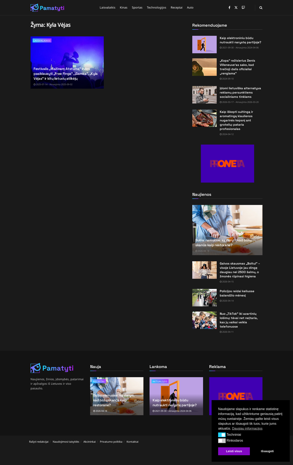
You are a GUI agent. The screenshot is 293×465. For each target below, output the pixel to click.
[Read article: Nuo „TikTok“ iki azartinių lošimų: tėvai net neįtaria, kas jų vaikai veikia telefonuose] (204, 320)
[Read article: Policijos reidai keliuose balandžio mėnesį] (204, 297)
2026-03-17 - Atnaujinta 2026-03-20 (239, 101)
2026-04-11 (227, 331)
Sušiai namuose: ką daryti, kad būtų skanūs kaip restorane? (223, 242)
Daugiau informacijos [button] (247, 428)
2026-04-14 (227, 300)
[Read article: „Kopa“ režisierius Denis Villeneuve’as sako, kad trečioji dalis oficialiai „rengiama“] (204, 67)
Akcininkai (89, 441)
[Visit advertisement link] (227, 164)
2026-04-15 (227, 281)
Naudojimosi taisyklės (66, 441)
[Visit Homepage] (47, 8)
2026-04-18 (202, 250)
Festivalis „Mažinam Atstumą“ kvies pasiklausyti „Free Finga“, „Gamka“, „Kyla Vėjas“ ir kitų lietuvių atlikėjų (66, 73)
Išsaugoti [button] (267, 451)
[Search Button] (260, 7)
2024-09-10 (227, 78)
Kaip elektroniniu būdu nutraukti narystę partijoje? (175, 402)
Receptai (177, 7)
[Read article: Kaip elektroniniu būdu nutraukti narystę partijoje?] (204, 44)
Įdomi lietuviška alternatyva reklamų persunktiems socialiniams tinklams (240, 92)
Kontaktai (132, 441)
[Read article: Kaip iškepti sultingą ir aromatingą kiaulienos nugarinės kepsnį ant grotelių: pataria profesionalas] (204, 118)
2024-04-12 (227, 134)
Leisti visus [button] (234, 451)
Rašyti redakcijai (38, 441)
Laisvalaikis (107, 7)
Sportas (137, 7)
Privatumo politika (111, 441)
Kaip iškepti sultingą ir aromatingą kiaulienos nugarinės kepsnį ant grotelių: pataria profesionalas (236, 120)
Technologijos (156, 7)
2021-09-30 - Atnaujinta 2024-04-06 (239, 47)
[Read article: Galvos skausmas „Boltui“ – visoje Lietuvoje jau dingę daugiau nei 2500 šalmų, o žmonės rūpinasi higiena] (204, 270)
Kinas (123, 7)
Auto (190, 7)
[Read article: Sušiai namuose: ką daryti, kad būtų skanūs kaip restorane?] (227, 230)
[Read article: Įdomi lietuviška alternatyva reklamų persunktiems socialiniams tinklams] (204, 94)
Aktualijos (160, 381)
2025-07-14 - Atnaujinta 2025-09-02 (53, 84)
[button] (222, 434)
